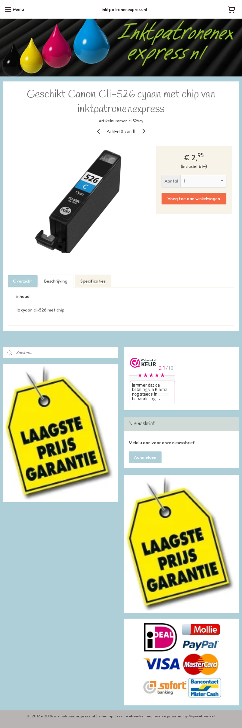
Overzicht (22, 281)
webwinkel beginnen (144, 715)
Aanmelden (145, 457)
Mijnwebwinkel (201, 715)
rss (119, 715)
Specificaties (93, 281)
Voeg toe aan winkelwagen (194, 198)
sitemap (106, 715)
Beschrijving (55, 281)
